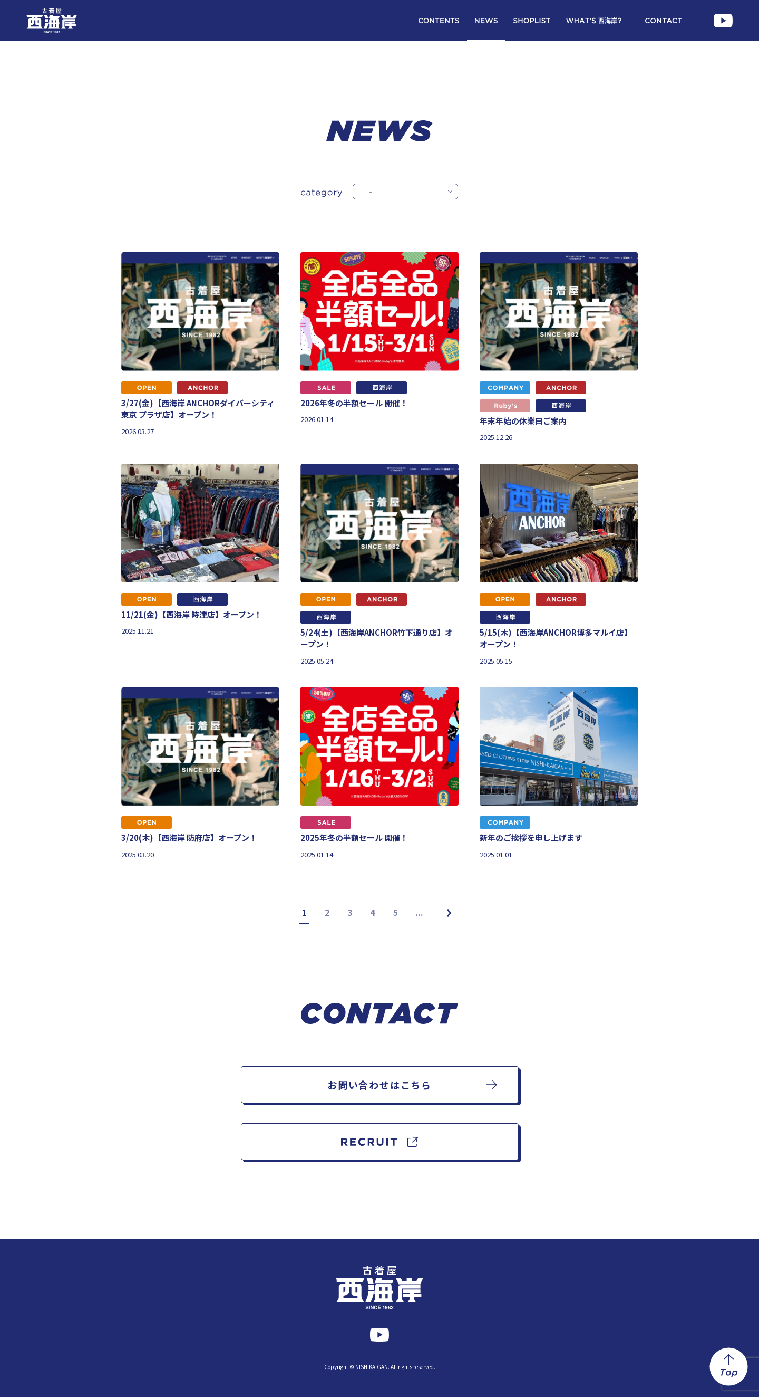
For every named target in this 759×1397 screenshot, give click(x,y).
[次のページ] (449, 912)
